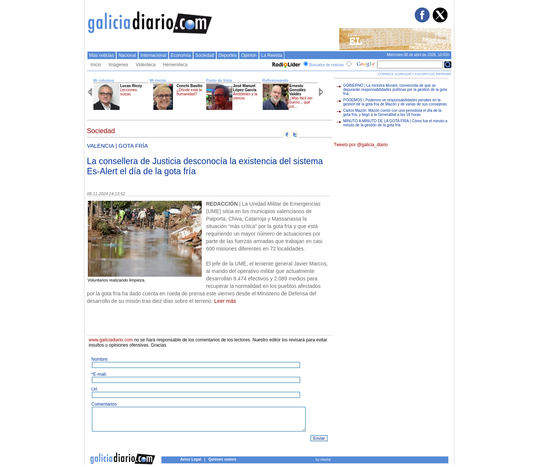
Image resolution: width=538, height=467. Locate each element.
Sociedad (204, 55)
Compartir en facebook (286, 134)
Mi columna (103, 81)
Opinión (248, 55)
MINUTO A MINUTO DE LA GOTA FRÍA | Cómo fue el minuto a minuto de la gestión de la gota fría (395, 123)
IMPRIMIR (443, 74)
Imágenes (119, 64)
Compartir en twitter (295, 134)
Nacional (127, 55)
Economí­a (181, 55)
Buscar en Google (447, 64)
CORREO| (385, 74)
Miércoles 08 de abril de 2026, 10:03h (418, 55)
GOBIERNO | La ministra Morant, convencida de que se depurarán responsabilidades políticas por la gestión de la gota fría (395, 89)
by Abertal (323, 459)
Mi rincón (158, 81)
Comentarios (104, 404)
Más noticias (101, 55)
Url (94, 389)
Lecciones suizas (128, 92)
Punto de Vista (219, 81)
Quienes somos (222, 459)
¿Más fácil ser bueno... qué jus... (301, 102)
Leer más (225, 301)
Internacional (153, 55)
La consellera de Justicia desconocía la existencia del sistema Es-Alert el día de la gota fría (205, 166)
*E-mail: (99, 374)
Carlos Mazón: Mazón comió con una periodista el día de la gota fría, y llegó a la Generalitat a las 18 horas (392, 112)
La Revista (271, 55)
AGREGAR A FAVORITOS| (414, 74)
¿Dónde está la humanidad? (189, 92)
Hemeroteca (175, 64)
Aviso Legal (190, 459)
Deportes (228, 55)
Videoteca (145, 64)
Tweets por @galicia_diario (361, 144)
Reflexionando (275, 81)
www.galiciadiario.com (111, 339)
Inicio (96, 64)
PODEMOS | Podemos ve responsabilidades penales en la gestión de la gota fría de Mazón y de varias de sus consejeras (395, 102)
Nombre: (100, 359)
